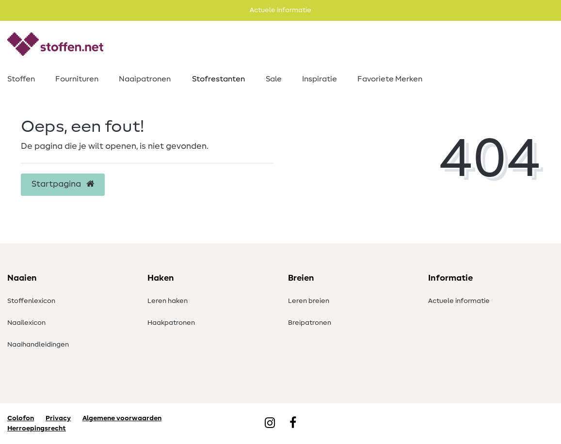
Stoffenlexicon (31, 301)
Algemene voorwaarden (121, 418)
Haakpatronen (171, 322)
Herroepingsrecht (36, 428)
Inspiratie (319, 79)
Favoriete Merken (389, 79)
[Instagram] (270, 423)
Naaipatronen (145, 79)
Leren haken (167, 301)
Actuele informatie (459, 301)
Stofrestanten (218, 79)
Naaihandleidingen (38, 344)
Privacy (58, 418)
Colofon (20, 418)
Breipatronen (309, 322)
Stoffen (21, 79)
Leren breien (308, 301)
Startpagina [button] (63, 184)
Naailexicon (26, 322)
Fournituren (76, 79)
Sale (274, 79)
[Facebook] (292, 423)
